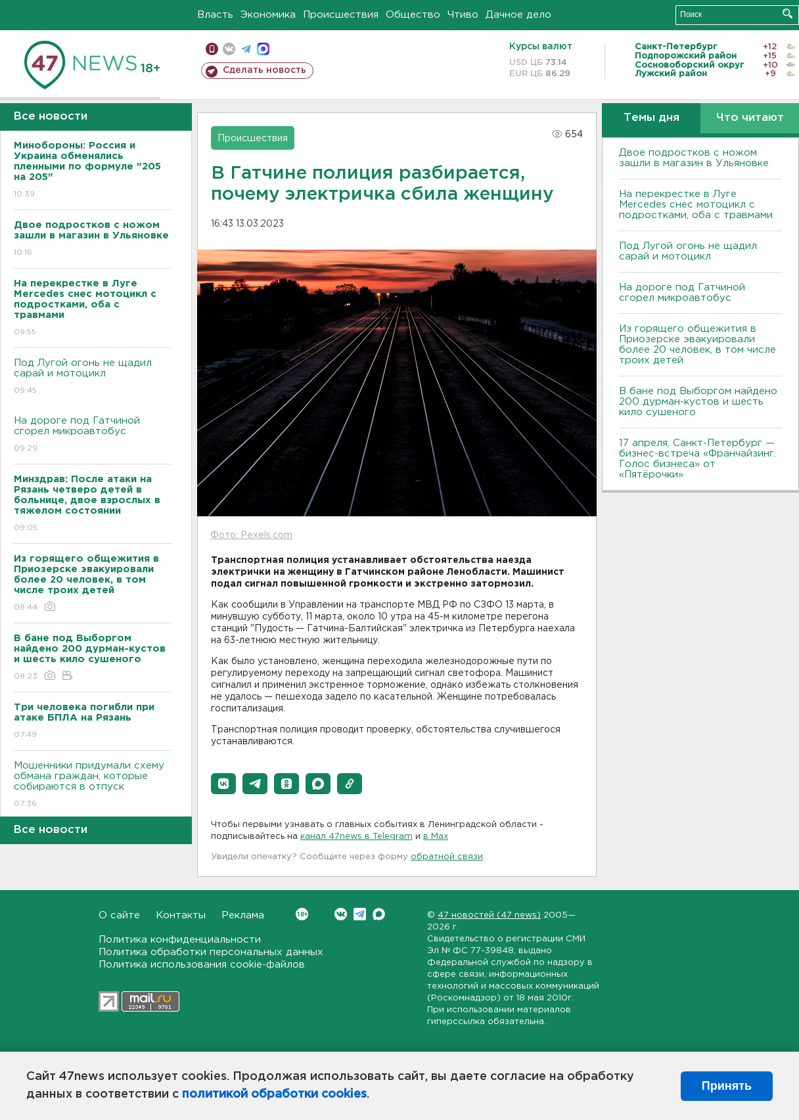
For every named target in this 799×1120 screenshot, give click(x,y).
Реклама (242, 915)
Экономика (268, 15)
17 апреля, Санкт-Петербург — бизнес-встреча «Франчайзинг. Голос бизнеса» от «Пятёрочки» (697, 459)
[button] (223, 783)
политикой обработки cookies (274, 1094)
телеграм (246, 49)
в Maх (435, 836)
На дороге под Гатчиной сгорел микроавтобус (92, 435)
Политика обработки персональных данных (211, 952)
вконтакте (229, 49)
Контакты (181, 915)
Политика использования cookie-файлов (202, 964)
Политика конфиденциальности (180, 939)
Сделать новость (264, 70)
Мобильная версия (212, 49)
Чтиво (462, 15)
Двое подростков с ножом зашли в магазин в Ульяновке (694, 158)
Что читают (750, 118)
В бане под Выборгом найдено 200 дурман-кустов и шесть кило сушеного (698, 401)
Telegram (360, 914)
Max (379, 914)
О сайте (119, 915)
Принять (727, 1085)
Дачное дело (518, 15)
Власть (215, 15)
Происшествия (340, 15)
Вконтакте (302, 914)
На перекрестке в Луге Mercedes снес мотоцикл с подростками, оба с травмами (696, 204)
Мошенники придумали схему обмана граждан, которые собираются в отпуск (92, 785)
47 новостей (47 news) (489, 915)
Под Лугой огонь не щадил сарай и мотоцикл (92, 377)
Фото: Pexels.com (251, 535)
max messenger (263, 49)
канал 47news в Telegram (356, 836)
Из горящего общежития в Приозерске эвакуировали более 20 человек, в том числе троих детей (697, 345)
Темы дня (651, 118)
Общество (413, 15)
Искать (787, 13)
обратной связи (447, 857)
